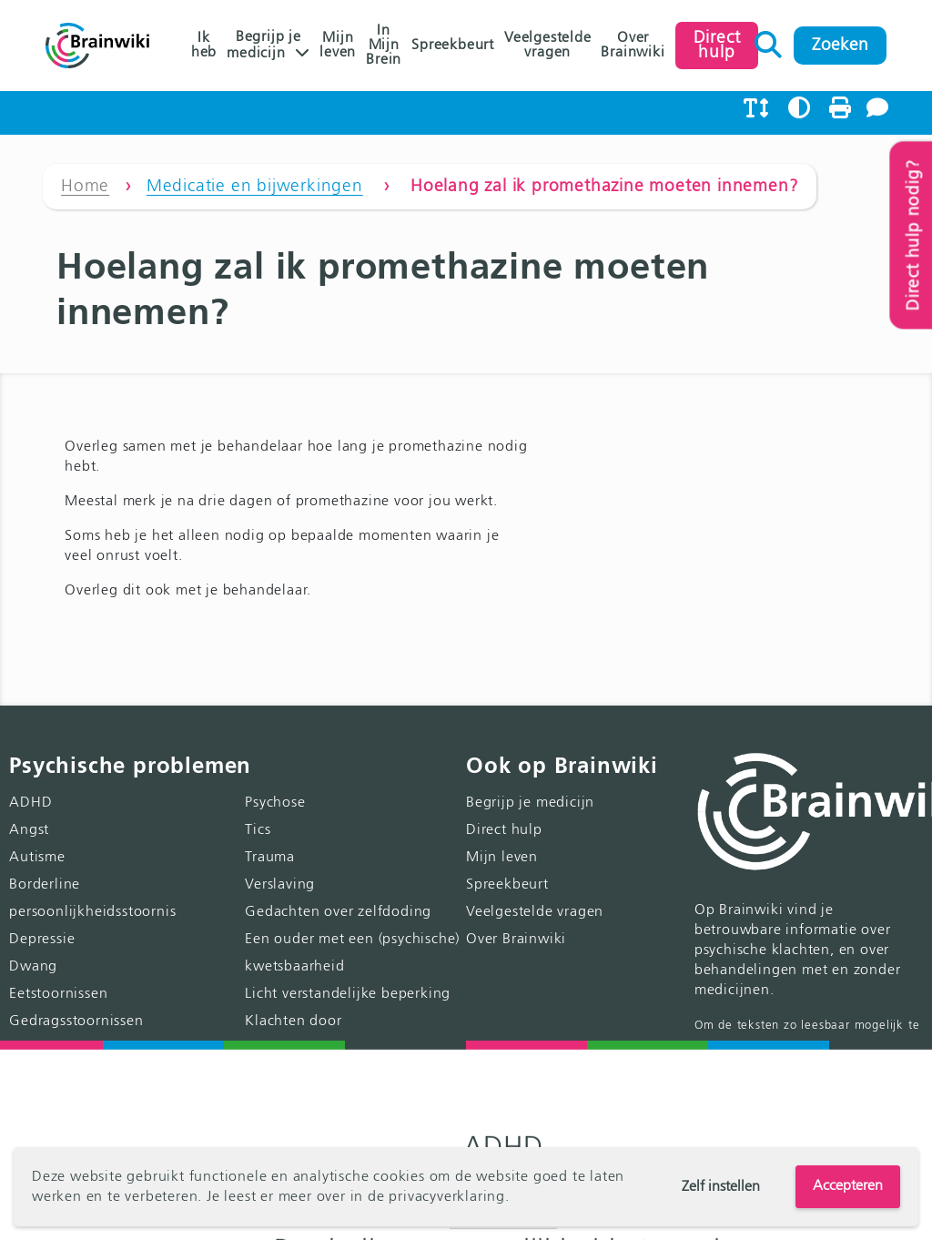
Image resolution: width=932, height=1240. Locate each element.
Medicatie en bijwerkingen (255, 186)
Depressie (42, 939)
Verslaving (280, 885)
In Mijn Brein (383, 45)
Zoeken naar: (769, 40)
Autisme (37, 857)
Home (85, 186)
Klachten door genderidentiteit (351, 1076)
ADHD (30, 803)
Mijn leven (337, 45)
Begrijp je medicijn (264, 45)
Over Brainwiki (632, 45)
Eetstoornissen (58, 994)
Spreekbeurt (452, 45)
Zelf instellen (721, 1187)
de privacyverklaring (436, 1197)
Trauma (270, 857)
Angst (29, 830)
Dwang (33, 967)
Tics (257, 830)
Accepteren (848, 1186)
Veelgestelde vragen (548, 45)
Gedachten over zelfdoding (338, 912)
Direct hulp (504, 830)
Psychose (275, 803)
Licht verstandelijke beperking (348, 994)
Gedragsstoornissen (76, 1021)
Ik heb (204, 45)
